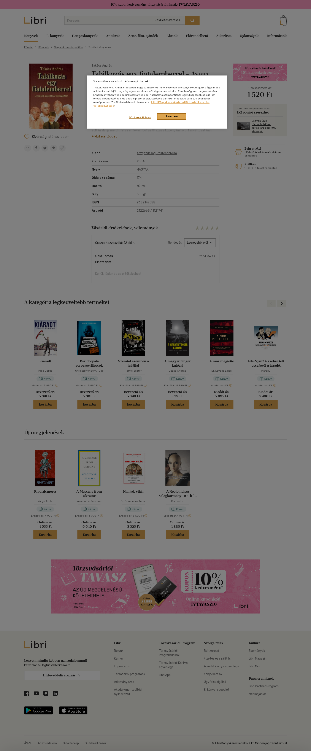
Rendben (172, 116)
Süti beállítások (140, 117)
